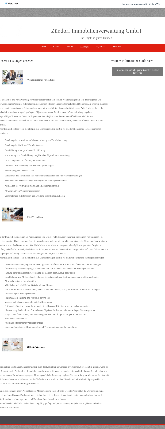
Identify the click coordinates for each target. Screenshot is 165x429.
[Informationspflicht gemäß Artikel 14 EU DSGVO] (137, 71)
